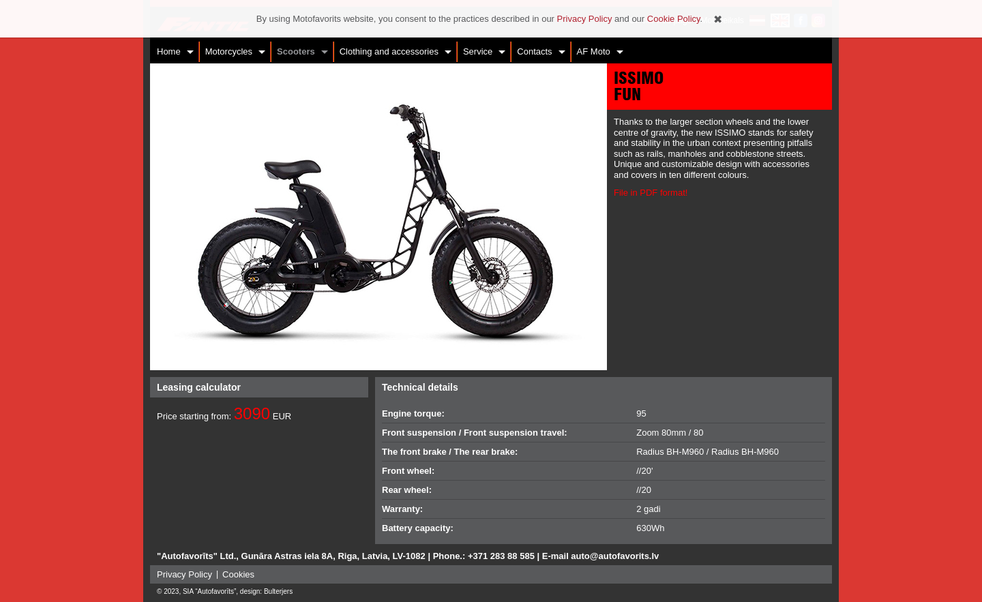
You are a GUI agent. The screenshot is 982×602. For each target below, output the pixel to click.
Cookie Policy (673, 19)
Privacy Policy (184, 574)
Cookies (238, 574)
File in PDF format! (650, 192)
